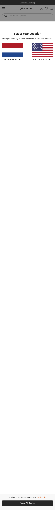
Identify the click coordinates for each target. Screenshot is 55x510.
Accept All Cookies (27, 503)
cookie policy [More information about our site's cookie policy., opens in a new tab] (41, 497)
